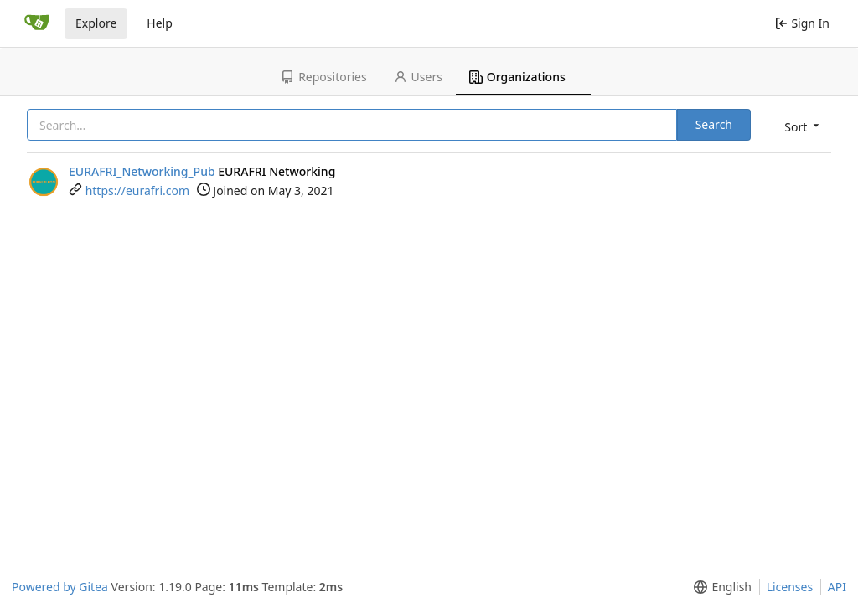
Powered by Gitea (60, 587)
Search (713, 124)
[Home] (36, 23)
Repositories (323, 77)
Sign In (802, 23)
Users (418, 77)
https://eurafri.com (137, 190)
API (837, 587)
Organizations (517, 77)
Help (160, 23)
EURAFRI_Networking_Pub (142, 171)
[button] (800, 126)
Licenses (790, 587)
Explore (95, 23)
